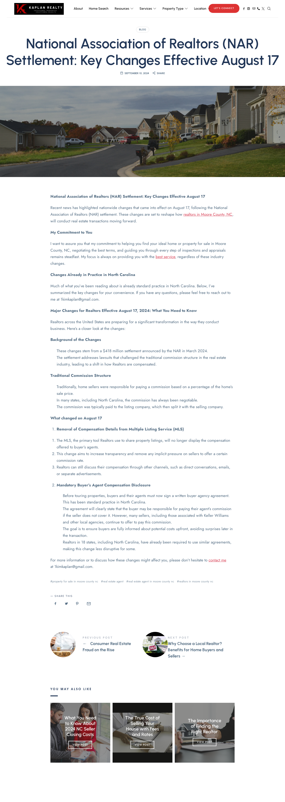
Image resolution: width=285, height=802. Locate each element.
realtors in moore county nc (196, 581)
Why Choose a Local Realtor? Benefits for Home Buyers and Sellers (188, 647)
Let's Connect (224, 8)
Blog (142, 29)
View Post (80, 745)
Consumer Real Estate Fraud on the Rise (96, 644)
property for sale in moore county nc (75, 581)
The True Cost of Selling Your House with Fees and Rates (142, 726)
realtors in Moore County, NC (207, 214)
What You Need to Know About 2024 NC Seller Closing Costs (80, 726)
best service (165, 256)
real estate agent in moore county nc (151, 581)
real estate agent (113, 581)
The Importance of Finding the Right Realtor (204, 726)
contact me (217, 560)
